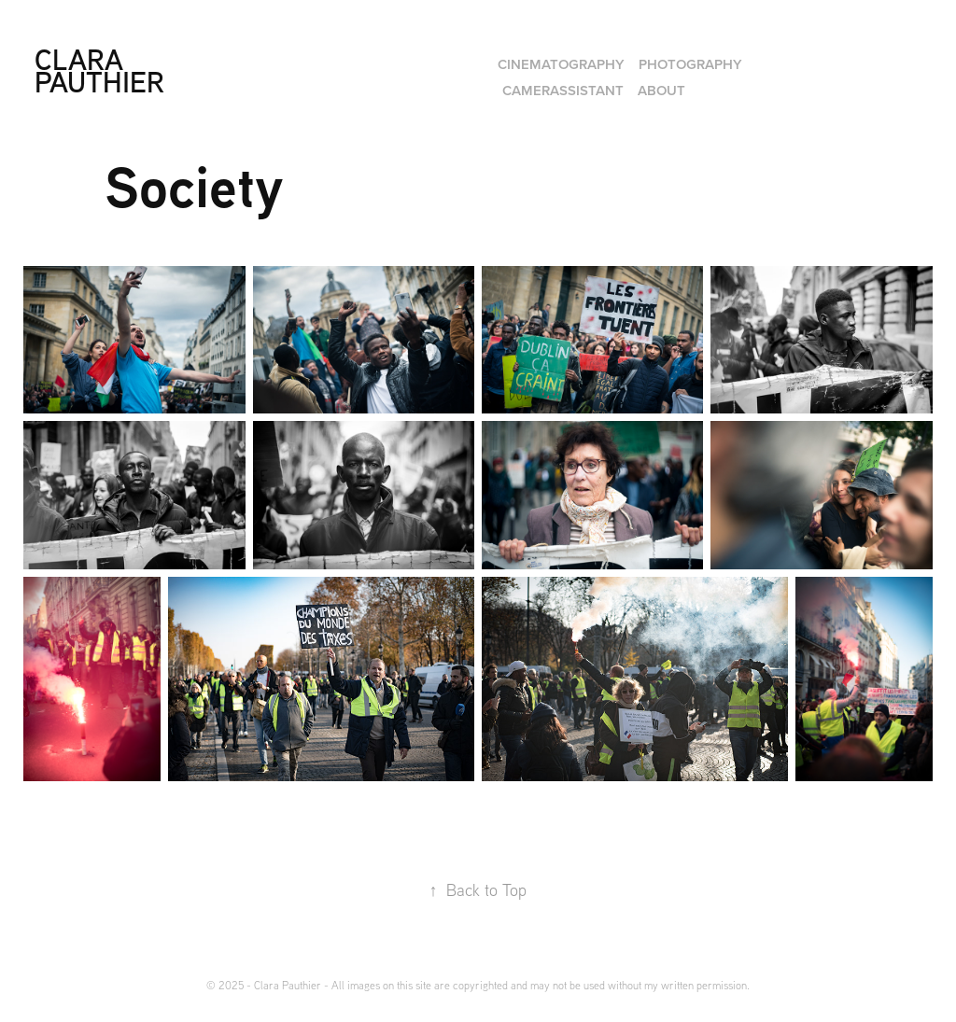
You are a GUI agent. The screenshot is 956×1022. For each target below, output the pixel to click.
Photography (690, 64)
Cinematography (561, 64)
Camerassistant (563, 90)
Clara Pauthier (99, 70)
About (661, 90)
